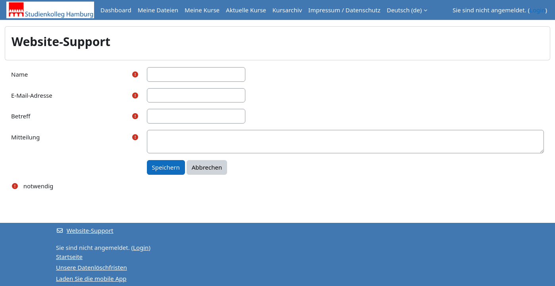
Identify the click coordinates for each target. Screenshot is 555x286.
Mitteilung (25, 137)
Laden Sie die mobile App (91, 278)
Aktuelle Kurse (246, 10)
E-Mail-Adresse (31, 95)
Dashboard (115, 10)
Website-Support (85, 230)
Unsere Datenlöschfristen (91, 267)
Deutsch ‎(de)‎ (404, 10)
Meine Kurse (202, 10)
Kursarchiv (287, 10)
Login (537, 10)
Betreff (20, 116)
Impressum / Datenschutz (344, 10)
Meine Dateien (158, 10)
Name (19, 74)
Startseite (69, 257)
